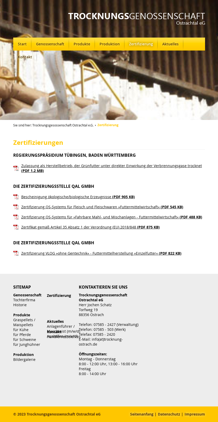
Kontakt (25, 56)
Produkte (82, 43)
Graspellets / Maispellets (24, 322)
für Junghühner (26, 344)
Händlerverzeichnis (64, 336)
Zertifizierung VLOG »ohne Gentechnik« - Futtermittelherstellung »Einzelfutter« (101, 253)
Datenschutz (169, 414)
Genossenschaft (50, 43)
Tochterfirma (24, 299)
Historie (20, 304)
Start (22, 43)
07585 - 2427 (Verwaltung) (116, 324)
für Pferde (22, 334)
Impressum (195, 414)
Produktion (110, 43)
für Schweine (24, 339)
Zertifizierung (141, 43)
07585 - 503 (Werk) (109, 329)
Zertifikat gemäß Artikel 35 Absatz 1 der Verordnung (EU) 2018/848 (90, 227)
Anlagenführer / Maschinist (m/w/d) (63, 329)
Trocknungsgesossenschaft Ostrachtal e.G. (63, 125)
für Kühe (21, 329)
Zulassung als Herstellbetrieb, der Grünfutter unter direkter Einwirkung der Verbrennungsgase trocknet (111, 168)
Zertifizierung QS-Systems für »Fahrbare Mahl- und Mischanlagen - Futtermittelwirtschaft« (111, 216)
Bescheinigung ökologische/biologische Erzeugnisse (78, 196)
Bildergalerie (24, 359)
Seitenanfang (141, 414)
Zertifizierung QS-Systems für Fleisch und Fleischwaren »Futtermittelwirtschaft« (102, 206)
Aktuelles (170, 43)
